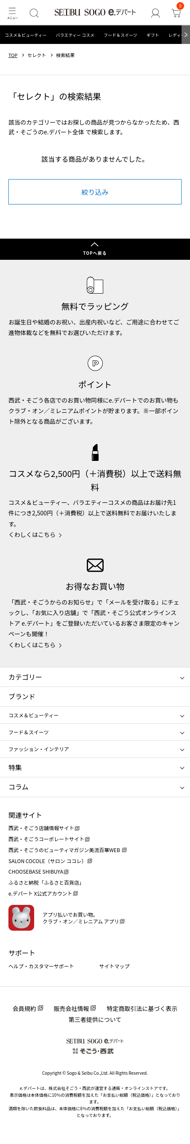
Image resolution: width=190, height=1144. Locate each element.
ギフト (153, 35)
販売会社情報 (71, 1008)
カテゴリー (25, 677)
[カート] (176, 13)
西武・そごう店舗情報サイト (41, 827)
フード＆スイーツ (120, 35)
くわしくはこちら (32, 534)
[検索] (34, 13)
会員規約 (24, 1008)
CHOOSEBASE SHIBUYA (35, 871)
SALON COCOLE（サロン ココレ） (47, 860)
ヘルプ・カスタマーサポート (41, 966)
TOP (12, 55)
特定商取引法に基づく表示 (142, 1008)
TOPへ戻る (95, 253)
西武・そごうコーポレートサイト (46, 838)
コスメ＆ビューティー (25, 35)
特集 (15, 767)
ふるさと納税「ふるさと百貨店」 (46, 882)
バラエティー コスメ (75, 35)
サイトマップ (114, 966)
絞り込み (94, 192)
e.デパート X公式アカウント (40, 893)
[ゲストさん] (155, 13)
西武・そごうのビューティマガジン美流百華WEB (64, 849)
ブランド (21, 696)
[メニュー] (12, 13)
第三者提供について (95, 1019)
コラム (18, 787)
